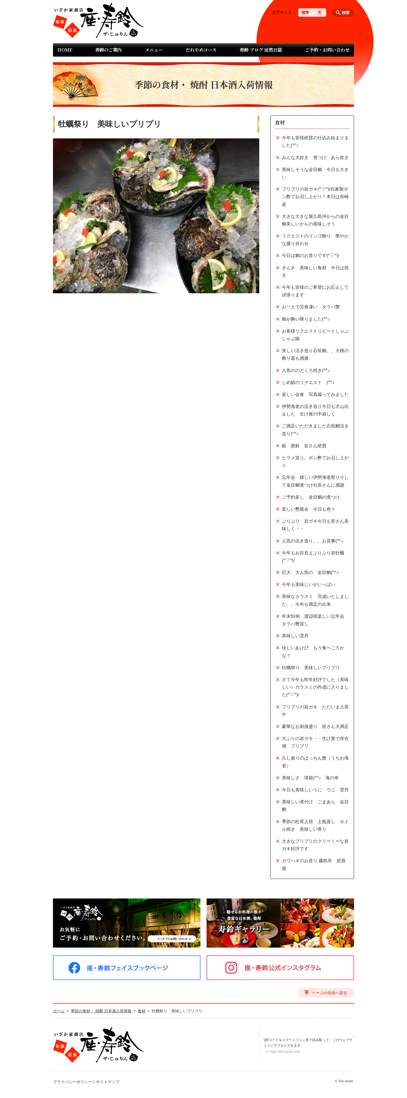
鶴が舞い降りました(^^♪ (306, 319)
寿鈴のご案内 (108, 50)
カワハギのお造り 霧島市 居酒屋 (313, 864)
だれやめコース (201, 50)
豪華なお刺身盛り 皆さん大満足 (315, 726)
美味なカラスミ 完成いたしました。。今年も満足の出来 (315, 600)
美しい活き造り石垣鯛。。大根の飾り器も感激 (315, 354)
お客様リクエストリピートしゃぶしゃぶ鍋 (315, 335)
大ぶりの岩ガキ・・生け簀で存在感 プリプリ (315, 742)
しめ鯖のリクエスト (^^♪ (308, 382)
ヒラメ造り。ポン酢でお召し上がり (315, 461)
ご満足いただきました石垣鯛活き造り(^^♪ (315, 430)
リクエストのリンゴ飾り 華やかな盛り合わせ (315, 240)
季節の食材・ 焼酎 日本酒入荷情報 (101, 1011)
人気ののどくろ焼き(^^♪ (306, 370)
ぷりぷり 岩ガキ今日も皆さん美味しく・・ (315, 525)
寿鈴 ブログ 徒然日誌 (261, 50)
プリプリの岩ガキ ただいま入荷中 (315, 711)
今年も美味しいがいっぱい (308, 584)
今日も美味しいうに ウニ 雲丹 (315, 789)
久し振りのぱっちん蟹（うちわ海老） (315, 762)
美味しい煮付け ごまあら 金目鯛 (315, 805)
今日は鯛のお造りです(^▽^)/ (310, 255)
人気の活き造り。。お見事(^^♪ (312, 541)
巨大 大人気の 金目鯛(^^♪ (310, 572)
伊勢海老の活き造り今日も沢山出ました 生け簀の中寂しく (315, 410)
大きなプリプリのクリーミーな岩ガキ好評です (315, 845)
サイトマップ (107, 1082)
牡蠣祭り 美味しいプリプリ (311, 667)
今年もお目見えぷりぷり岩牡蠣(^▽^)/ (313, 557)
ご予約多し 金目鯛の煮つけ (311, 497)
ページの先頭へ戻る (329, 993)
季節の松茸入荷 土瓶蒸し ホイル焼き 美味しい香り (315, 825)
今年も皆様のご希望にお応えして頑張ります (315, 291)
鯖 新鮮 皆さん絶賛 (304, 445)
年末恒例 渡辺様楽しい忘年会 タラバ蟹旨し (315, 620)
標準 (305, 12)
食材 (280, 122)
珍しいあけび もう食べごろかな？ (313, 651)
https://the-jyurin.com (284, 1052)
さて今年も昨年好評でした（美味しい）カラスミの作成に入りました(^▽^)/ (315, 687)
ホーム (59, 1011)
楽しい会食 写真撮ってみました (315, 394)
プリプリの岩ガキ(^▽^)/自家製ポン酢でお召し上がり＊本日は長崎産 (315, 196)
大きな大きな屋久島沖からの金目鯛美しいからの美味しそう (315, 220)
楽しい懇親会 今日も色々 (308, 509)
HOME (64, 50)
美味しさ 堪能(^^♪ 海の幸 (310, 777)
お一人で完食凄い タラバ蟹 (311, 306)
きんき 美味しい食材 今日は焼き (315, 271)
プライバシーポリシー (72, 1082)
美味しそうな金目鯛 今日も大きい (315, 173)
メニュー (154, 50)
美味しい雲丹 (295, 635)
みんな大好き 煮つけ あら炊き (315, 157)
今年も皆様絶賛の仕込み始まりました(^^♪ (315, 141)
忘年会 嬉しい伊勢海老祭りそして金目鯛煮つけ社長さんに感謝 (315, 481)
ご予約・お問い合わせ (327, 50)
